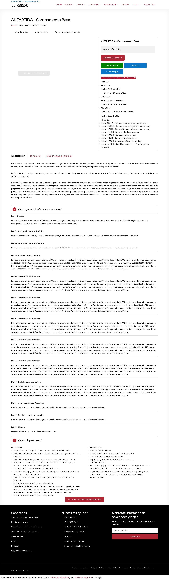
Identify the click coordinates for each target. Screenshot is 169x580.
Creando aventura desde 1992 (24, 517)
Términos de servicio (83, 577)
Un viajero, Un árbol (20, 522)
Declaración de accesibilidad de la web (142, 568)
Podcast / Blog (149, 4)
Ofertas (59, 4)
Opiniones (125, 4)
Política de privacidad (120, 568)
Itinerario (35, 155)
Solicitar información (113, 58)
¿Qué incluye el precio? (58, 155)
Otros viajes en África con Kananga (26, 527)
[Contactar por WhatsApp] (112, 71)
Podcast (14, 546)
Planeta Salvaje (110, 4)
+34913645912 (70, 517)
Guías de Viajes (17, 536)
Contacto (135, 4)
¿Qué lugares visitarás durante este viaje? (40, 209)
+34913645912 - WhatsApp (76, 527)
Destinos (80, 4)
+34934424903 (71, 522)
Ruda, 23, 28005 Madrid (74, 541)
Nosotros (68, 4)
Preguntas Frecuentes (21, 551)
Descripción (18, 155)
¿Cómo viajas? (93, 4)
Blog (13, 541)
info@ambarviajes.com (74, 532)
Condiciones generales (79, 568)
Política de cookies (105, 568)
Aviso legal (93, 568)
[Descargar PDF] (112, 65)
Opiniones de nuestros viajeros (24, 532)
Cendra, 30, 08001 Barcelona (77, 546)
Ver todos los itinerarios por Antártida (84, 499)
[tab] (84, 209)
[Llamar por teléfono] (135, 65)
